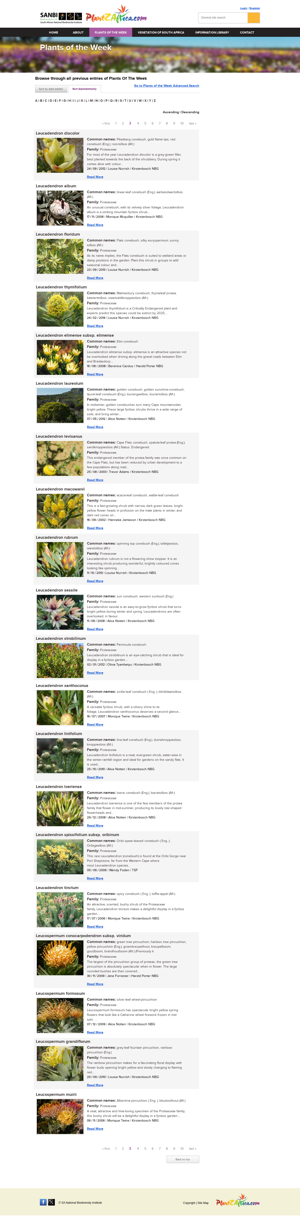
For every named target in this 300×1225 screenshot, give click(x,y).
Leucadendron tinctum (56, 893)
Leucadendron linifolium (58, 738)
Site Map (203, 1203)
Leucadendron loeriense (58, 791)
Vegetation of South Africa (161, 32)
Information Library (212, 32)
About (78, 32)
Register (254, 8)
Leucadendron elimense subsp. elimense (74, 336)
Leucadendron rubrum (56, 540)
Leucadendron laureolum (58, 385)
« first (106, 123)
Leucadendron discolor (57, 133)
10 (182, 123)
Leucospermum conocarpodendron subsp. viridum (82, 941)
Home (53, 32)
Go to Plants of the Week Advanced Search (166, 88)
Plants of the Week (111, 32)
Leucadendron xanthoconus (61, 689)
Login (243, 8)
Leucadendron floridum (57, 235)
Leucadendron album (55, 186)
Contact (247, 32)
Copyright (189, 1203)
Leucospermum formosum (59, 999)
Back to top (183, 1166)
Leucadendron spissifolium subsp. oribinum (76, 840)
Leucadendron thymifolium (60, 288)
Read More (94, 177)
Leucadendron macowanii (59, 491)
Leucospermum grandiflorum (62, 1048)
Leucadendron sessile (56, 593)
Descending (190, 112)
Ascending (171, 112)
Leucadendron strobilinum (60, 642)
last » (192, 123)
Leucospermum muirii (55, 1101)
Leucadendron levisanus (58, 438)
